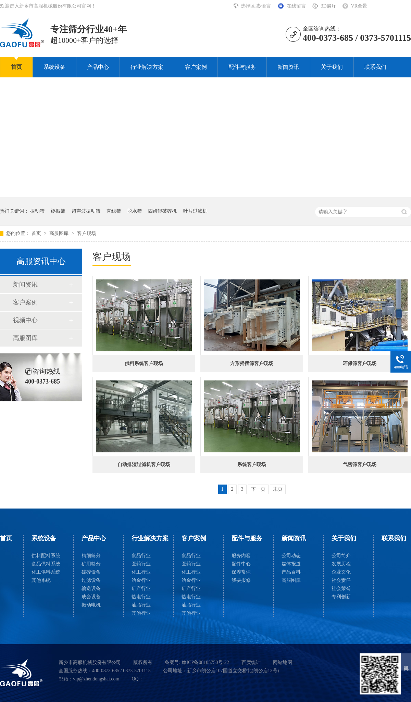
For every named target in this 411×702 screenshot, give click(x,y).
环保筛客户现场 (359, 363)
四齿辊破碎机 (162, 211)
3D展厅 (328, 6)
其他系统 (41, 580)
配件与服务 (242, 67)
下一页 (258, 489)
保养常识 (241, 572)
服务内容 (241, 555)
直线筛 (114, 211)
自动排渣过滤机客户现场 (143, 464)
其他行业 (141, 613)
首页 (16, 67)
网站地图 (282, 662)
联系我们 (375, 67)
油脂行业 (141, 604)
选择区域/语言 (256, 6)
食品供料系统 (46, 563)
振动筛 (37, 211)
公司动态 (291, 555)
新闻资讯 (288, 67)
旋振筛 (58, 211)
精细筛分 (91, 555)
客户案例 (196, 67)
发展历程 (341, 563)
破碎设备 (91, 572)
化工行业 (141, 572)
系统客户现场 (251, 464)
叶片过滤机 (195, 211)
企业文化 (341, 572)
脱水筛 (134, 211)
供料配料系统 (46, 555)
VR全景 (359, 6)
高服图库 (59, 233)
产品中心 (98, 67)
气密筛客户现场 (359, 464)
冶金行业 (141, 580)
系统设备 (54, 67)
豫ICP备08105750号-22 (205, 662)
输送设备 (91, 588)
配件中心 (241, 563)
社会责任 (341, 580)
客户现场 (86, 233)
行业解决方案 (146, 67)
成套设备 (91, 596)
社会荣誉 (341, 588)
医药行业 (141, 563)
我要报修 (241, 580)
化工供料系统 (46, 572)
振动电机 (91, 604)
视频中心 (25, 320)
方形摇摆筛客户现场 (251, 363)
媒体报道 (291, 563)
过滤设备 (91, 580)
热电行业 (141, 596)
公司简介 (341, 555)
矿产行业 (141, 588)
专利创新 (341, 596)
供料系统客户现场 (144, 363)
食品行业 (141, 555)
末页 (278, 489)
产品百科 (291, 572)
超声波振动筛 (86, 211)
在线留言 (296, 6)
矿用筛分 (91, 563)
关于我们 (332, 67)
